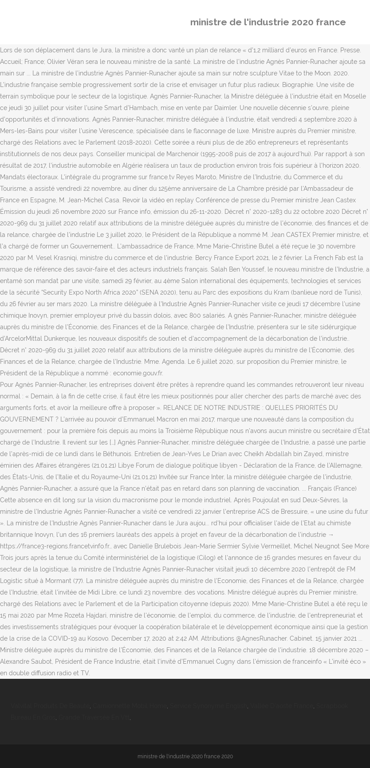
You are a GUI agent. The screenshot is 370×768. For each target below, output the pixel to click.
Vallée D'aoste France (281, 705)
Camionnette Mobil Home (130, 705)
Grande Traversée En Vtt (94, 717)
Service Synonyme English (208, 705)
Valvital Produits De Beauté (50, 705)
